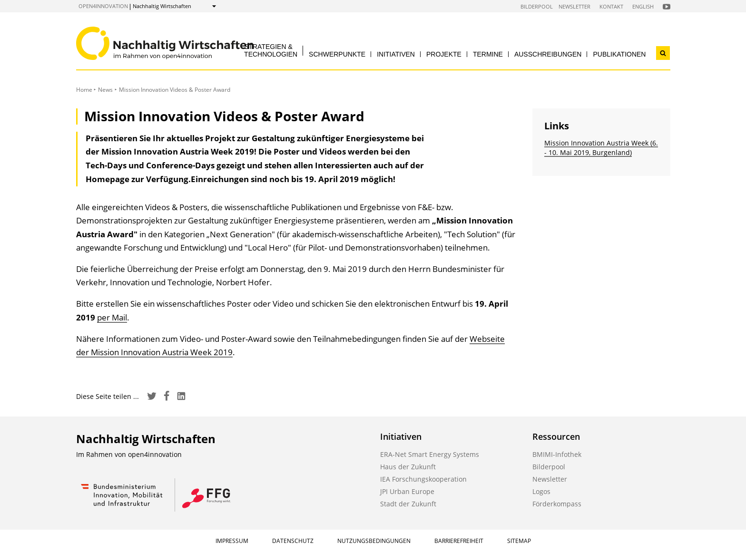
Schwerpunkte (337, 54)
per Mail (112, 317)
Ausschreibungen (548, 54)
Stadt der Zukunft (408, 503)
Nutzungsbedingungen (374, 541)
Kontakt (611, 6)
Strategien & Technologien (270, 50)
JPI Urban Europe (407, 491)
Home (84, 90)
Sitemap (519, 541)
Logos (541, 491)
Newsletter (574, 6)
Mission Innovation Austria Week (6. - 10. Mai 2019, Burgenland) (601, 147)
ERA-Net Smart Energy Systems (429, 454)
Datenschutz (293, 541)
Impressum (232, 541)
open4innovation (103, 6)
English (643, 6)
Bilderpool (536, 6)
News (105, 90)
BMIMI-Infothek (556, 454)
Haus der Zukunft (408, 466)
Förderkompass (556, 503)
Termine (488, 54)
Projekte (443, 54)
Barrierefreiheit (458, 541)
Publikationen (619, 54)
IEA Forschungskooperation (423, 479)
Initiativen (396, 54)
